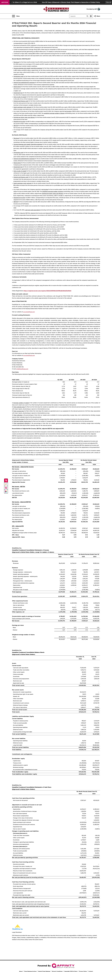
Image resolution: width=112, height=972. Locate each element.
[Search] (77, 16)
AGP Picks (4, 2)
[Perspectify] (6, 484)
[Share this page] (97, 16)
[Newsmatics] (6, 491)
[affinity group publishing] (6, 488)
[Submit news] (6, 480)
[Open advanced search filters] (91, 16)
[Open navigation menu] (16, 16)
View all (108, 2)
